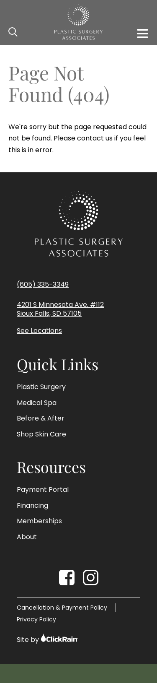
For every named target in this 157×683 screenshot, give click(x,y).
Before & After (40, 418)
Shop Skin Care (41, 434)
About (27, 537)
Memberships (39, 521)
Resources (51, 467)
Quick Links (57, 364)
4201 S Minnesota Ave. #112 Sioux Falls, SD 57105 (60, 309)
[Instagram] (90, 577)
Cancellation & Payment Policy (62, 607)
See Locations (39, 331)
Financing (32, 505)
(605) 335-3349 (43, 284)
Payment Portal (43, 489)
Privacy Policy (36, 619)
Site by (47, 638)
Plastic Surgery (41, 387)
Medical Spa (37, 403)
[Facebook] (67, 577)
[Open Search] (13, 32)
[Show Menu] (142, 33)
